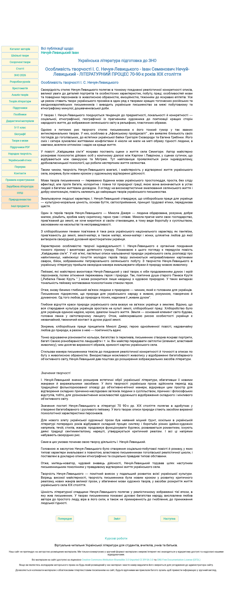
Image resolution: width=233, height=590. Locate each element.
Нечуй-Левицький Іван (60, 53)
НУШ (20, 193)
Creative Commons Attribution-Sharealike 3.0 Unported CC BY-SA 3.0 (117, 559)
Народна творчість (20, 153)
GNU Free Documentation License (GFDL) (178, 559)
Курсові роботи (116, 538)
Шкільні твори (20, 55)
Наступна (169, 518)
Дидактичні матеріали (20, 121)
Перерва (20, 166)
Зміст (117, 518)
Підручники (20, 107)
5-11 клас (20, 127)
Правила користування (19, 179)
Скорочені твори (20, 62)
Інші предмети (20, 206)
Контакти (20, 173)
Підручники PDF (20, 147)
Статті (20, 68)
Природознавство (20, 199)
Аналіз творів (20, 94)
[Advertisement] (116, 22)
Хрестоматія (20, 88)
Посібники (20, 114)
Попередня (65, 518)
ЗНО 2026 (20, 75)
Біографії (19, 134)
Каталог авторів (20, 49)
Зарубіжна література (19, 186)
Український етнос (20, 160)
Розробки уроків (20, 81)
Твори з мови (20, 140)
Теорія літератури (20, 101)
